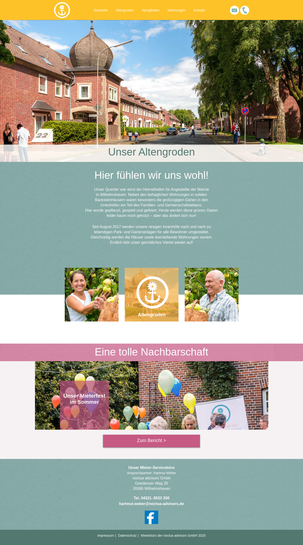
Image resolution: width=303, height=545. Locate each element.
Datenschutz (127, 535)
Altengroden (125, 10)
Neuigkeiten (150, 10)
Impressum (105, 535)
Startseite (101, 10)
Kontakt (199, 10)
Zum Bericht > (151, 440)
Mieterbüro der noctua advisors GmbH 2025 (173, 535)
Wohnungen (176, 10)
